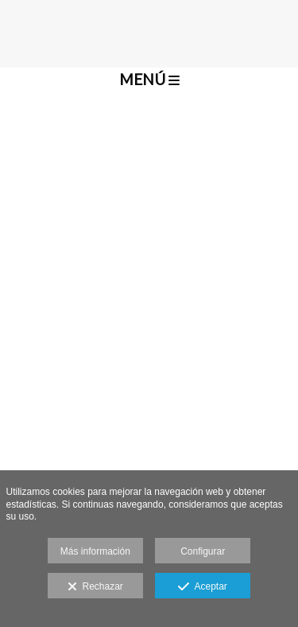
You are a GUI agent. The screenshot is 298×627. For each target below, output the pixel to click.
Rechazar (95, 587)
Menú (149, 79)
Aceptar (202, 587)
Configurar (202, 551)
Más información (95, 551)
